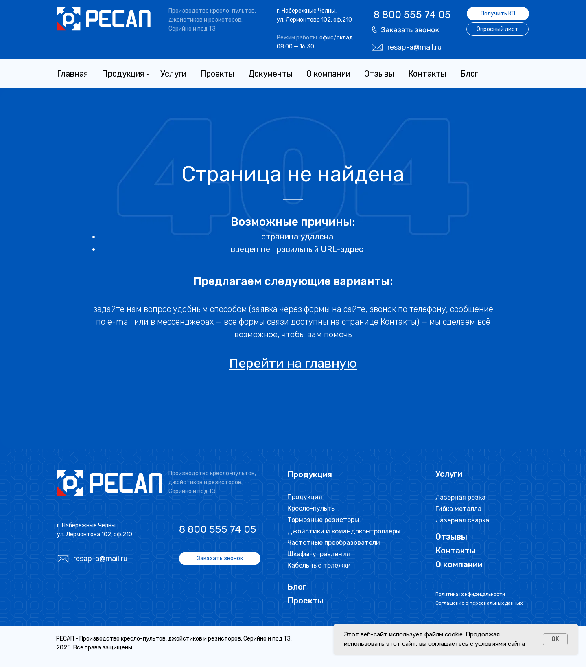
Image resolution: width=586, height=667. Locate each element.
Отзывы (379, 74)
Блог (469, 74)
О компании (328, 74)
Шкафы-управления (318, 554)
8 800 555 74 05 (412, 14)
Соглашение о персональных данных (479, 603)
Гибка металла (458, 509)
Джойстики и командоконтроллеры (343, 531)
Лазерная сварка (462, 520)
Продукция (123, 74)
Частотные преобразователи (333, 542)
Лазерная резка (460, 497)
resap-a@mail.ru (414, 47)
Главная (72, 74)
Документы (270, 74)
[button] (405, 29)
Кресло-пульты (311, 508)
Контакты (427, 74)
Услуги (173, 74)
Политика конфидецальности (470, 594)
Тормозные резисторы (323, 520)
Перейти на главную (293, 363)
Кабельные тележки (319, 565)
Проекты (217, 74)
